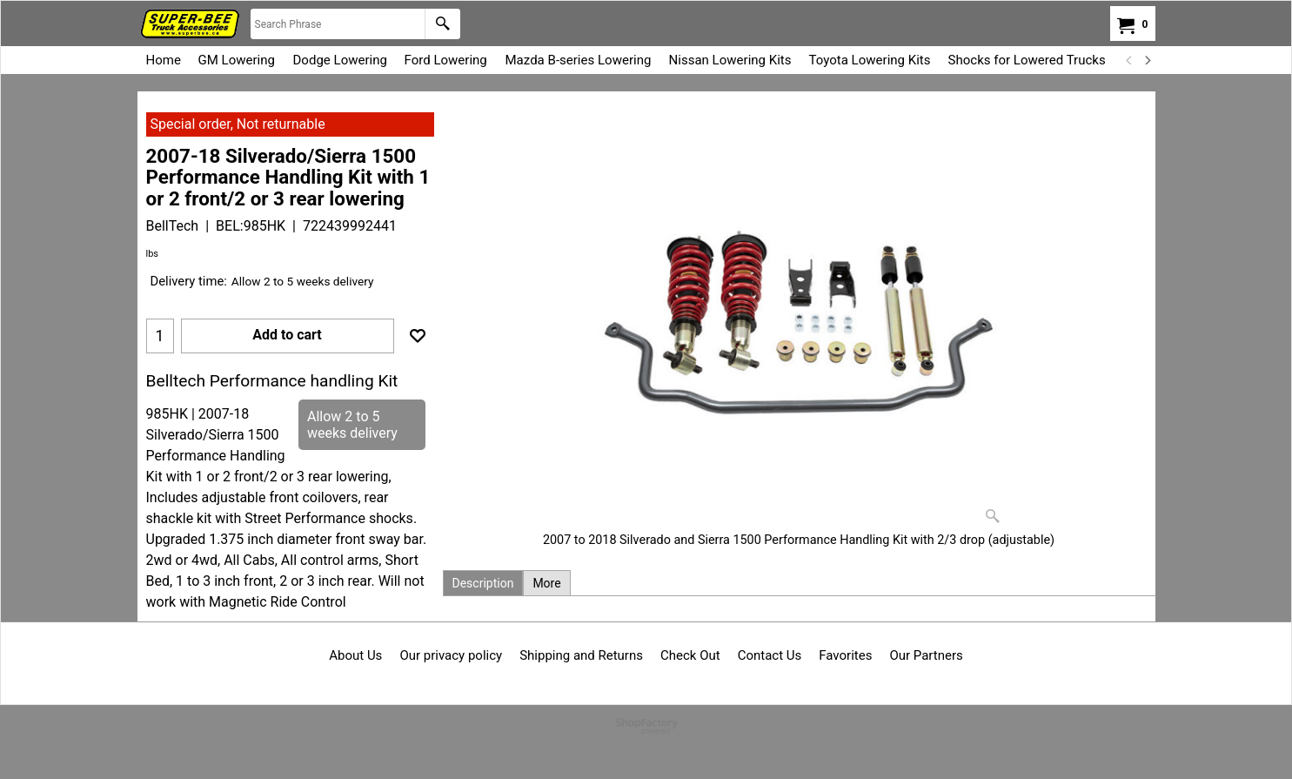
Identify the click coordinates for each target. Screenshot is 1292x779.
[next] (1147, 60)
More (546, 583)
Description (483, 583)
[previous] (1130, 60)
